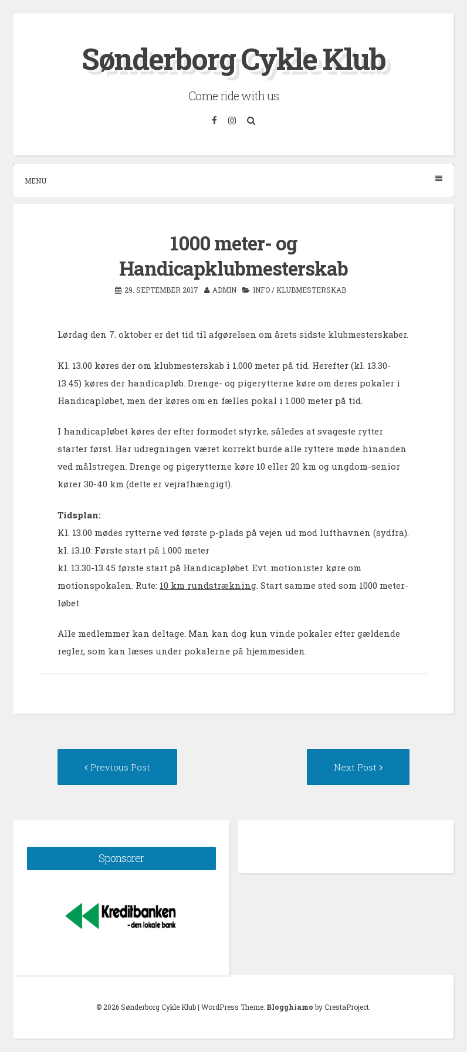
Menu (233, 180)
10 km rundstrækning (208, 585)
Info (261, 289)
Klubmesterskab (311, 289)
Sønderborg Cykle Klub (233, 58)
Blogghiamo (289, 1007)
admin (224, 289)
